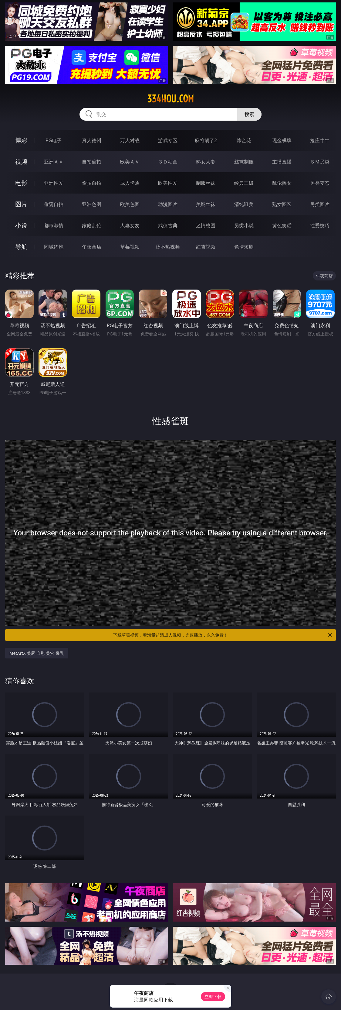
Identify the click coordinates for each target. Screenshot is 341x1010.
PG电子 (54, 140)
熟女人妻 (205, 161)
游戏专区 (167, 140)
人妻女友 (130, 225)
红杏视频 (205, 246)
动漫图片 (167, 204)
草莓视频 (130, 246)
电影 (21, 183)
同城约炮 (53, 246)
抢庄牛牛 (319, 140)
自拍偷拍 (91, 161)
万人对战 (130, 140)
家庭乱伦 (91, 225)
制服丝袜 (205, 183)
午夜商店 (91, 246)
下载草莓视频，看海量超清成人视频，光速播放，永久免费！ (223, 635)
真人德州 (91, 140)
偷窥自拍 (53, 204)
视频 (21, 161)
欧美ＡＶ (130, 161)
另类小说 (244, 225)
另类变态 (319, 183)
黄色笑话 (282, 225)
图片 (21, 204)
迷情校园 (205, 225)
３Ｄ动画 (167, 161)
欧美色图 (130, 204)
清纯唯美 (244, 204)
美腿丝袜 (205, 204)
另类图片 (319, 204)
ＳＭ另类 (319, 161)
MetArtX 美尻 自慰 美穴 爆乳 (36, 653)
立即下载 (212, 996)
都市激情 (53, 225)
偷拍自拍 (91, 183)
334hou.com (170, 99)
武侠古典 (167, 225)
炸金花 (244, 140)
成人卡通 (130, 183)
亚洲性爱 (53, 183)
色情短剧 (244, 246)
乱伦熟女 (282, 183)
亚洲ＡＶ (53, 161)
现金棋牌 (282, 140)
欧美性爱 (167, 183)
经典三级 (244, 183)
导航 (21, 246)
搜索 (249, 114)
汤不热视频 (168, 246)
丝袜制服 (244, 161)
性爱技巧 (319, 225)
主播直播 (282, 161)
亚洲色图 (91, 204)
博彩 (21, 140)
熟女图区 (282, 204)
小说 (21, 225)
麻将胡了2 (206, 140)
